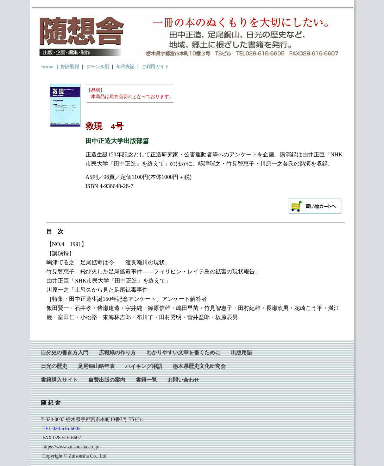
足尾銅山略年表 (96, 366)
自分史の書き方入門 (64, 352)
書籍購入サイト (59, 380)
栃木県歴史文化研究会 (199, 366)
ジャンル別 (97, 66)
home (48, 66)
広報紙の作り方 (117, 352)
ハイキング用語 (143, 366)
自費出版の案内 (106, 380)
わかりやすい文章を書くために (183, 352)
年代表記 (125, 66)
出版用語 (241, 352)
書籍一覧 (146, 380)
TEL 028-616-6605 (62, 428)
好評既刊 (70, 66)
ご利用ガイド (155, 66)
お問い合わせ (183, 380)
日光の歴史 (54, 366)
